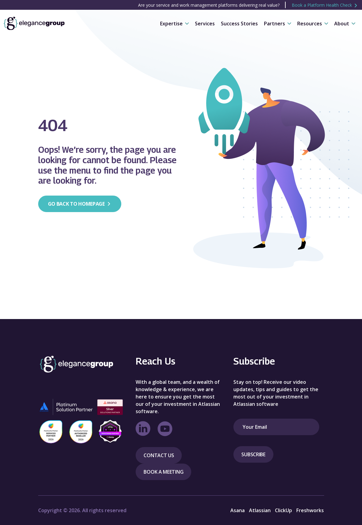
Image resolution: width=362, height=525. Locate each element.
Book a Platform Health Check (325, 5)
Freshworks (310, 510)
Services (205, 23)
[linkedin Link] (143, 428)
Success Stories (239, 23)
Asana (237, 510)
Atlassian (260, 510)
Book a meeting (163, 471)
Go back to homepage (80, 203)
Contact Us (159, 455)
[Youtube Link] (165, 428)
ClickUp (283, 510)
